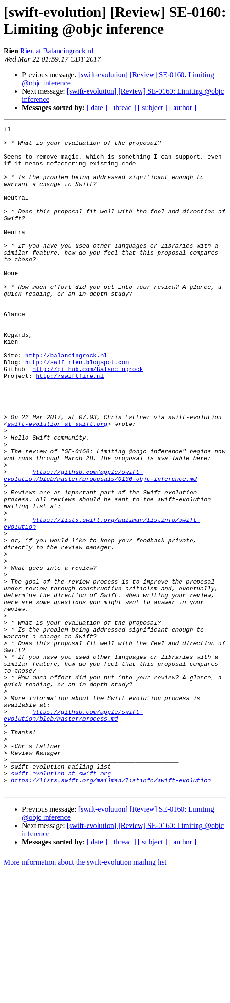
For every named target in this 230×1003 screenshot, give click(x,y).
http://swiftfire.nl (70, 426)
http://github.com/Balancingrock (87, 418)
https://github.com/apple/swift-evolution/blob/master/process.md (73, 833)
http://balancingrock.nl (66, 402)
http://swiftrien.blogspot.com (77, 410)
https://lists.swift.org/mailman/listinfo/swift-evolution (111, 911)
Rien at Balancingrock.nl (56, 51)
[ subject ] (152, 107)
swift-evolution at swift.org (57, 484)
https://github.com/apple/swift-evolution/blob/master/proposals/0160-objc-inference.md (100, 545)
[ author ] (183, 107)
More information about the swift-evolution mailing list (85, 995)
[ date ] (97, 107)
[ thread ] (122, 107)
